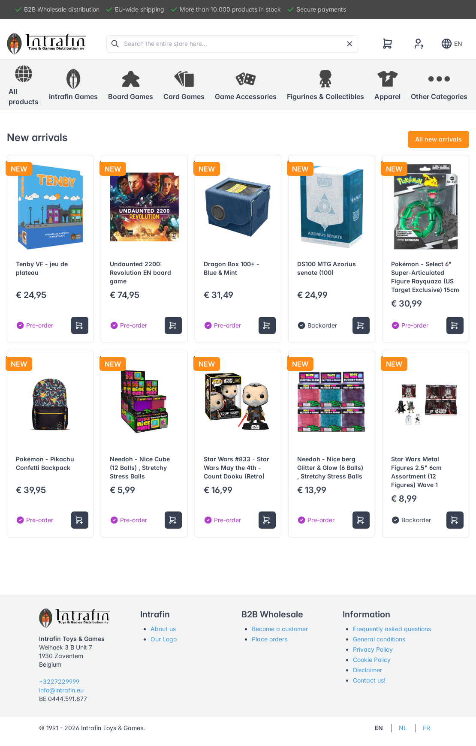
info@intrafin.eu (61, 690)
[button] (73, 85)
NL (403, 727)
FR (426, 727)
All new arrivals (438, 139)
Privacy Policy (373, 649)
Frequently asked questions (392, 628)
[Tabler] (46, 43)
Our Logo (164, 639)
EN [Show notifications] (451, 44)
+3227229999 (59, 681)
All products (24, 84)
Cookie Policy (372, 659)
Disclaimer (367, 670)
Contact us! (369, 680)
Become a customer (280, 628)
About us (163, 628)
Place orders (269, 639)
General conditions (379, 639)
